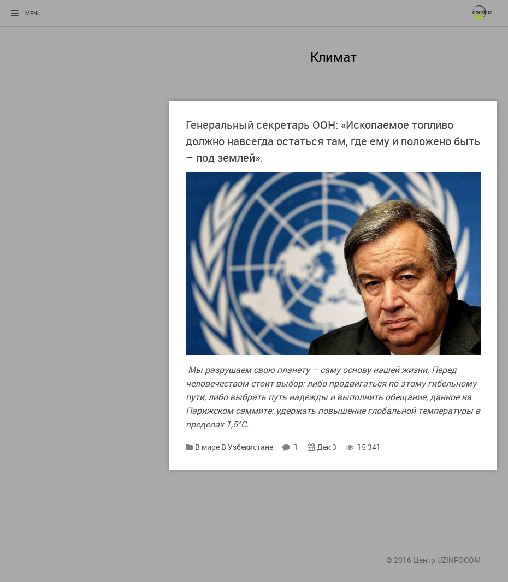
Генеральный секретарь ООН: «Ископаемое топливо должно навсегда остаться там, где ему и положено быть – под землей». (333, 141)
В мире (207, 447)
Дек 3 (322, 447)
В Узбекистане (247, 447)
